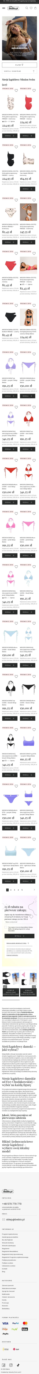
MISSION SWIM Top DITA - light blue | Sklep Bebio (10, 864)
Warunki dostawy (8, 1243)
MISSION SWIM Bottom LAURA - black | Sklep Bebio (27, 703)
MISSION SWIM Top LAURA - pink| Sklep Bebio (8, 540)
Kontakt (4, 1269)
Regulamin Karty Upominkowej (12, 1254)
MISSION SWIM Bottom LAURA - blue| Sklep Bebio (9, 650)
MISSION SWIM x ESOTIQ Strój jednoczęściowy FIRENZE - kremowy (10, 117)
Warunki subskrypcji (8, 1246)
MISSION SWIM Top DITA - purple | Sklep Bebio (28, 755)
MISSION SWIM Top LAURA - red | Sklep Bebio (26, 433)
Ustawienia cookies (8, 1266)
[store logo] (16, 8)
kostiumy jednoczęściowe (19, 1064)
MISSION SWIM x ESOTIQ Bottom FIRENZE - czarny (10, 331)
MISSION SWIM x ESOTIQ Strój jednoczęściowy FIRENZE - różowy (28, 117)
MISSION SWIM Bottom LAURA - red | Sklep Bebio (9, 487)
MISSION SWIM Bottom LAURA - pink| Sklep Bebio (27, 540)
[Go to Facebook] (3, 1365)
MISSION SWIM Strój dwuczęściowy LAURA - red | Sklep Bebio (28, 487)
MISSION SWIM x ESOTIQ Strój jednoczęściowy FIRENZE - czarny (10, 173)
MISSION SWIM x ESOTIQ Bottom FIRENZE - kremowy (10, 226)
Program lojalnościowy (10, 1234)
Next (34, 987)
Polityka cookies (7, 1263)
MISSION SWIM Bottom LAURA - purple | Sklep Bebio (27, 380)
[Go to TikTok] (18, 1365)
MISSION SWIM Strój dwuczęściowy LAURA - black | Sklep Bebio (10, 756)
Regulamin (5, 1249)
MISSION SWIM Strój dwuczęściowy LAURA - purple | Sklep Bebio (10, 433)
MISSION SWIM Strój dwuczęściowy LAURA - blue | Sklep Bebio (28, 650)
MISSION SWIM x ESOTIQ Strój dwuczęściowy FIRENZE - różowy (28, 280)
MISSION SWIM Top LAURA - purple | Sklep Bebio (9, 380)
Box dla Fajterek (7, 1240)
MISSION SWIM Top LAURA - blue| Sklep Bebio (26, 593)
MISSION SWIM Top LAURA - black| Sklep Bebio (9, 703)
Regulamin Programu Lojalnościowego (15, 1257)
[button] (16, 92)
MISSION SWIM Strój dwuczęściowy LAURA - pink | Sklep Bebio (10, 593)
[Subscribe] (19, 936)
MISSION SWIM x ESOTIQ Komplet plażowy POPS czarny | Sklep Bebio (28, 332)
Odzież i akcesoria (8, 1297)
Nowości (5, 1306)
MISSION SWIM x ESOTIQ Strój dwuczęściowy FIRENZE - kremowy (28, 226)
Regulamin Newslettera (10, 1251)
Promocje (5, 1303)
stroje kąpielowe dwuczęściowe (20, 1062)
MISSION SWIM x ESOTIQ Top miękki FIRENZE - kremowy (28, 173)
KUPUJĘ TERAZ (8, 3)
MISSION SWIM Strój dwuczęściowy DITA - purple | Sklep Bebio (27, 812)
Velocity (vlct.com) (15, 1372)
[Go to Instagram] (10, 1365)
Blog (3, 1272)
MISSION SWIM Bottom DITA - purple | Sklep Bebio (9, 812)
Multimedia (6, 1294)
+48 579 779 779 (12, 1204)
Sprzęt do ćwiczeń (8, 1291)
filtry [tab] (19, 65)
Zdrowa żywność (8, 1286)
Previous (5, 987)
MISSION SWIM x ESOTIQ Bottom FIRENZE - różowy (10, 280)
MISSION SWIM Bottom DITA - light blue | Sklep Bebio (28, 865)
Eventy (4, 1300)
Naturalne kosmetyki (9, 1288)
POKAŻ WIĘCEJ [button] (12, 955)
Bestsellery (5, 1309)
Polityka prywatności (9, 1260)
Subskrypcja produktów (10, 1237)
